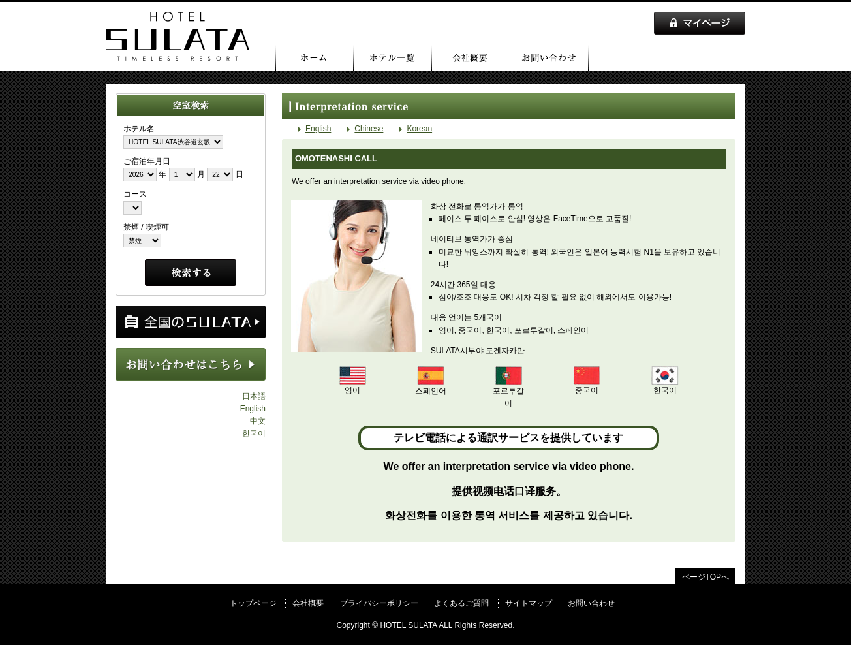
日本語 (254, 396)
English (253, 408)
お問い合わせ (549, 57)
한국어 (254, 433)
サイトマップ (528, 603)
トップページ (314, 57)
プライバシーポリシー (379, 603)
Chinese (368, 128)
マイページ (699, 23)
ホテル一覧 (393, 57)
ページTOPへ (705, 577)
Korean (419, 128)
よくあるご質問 (461, 603)
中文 (258, 421)
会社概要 (471, 57)
